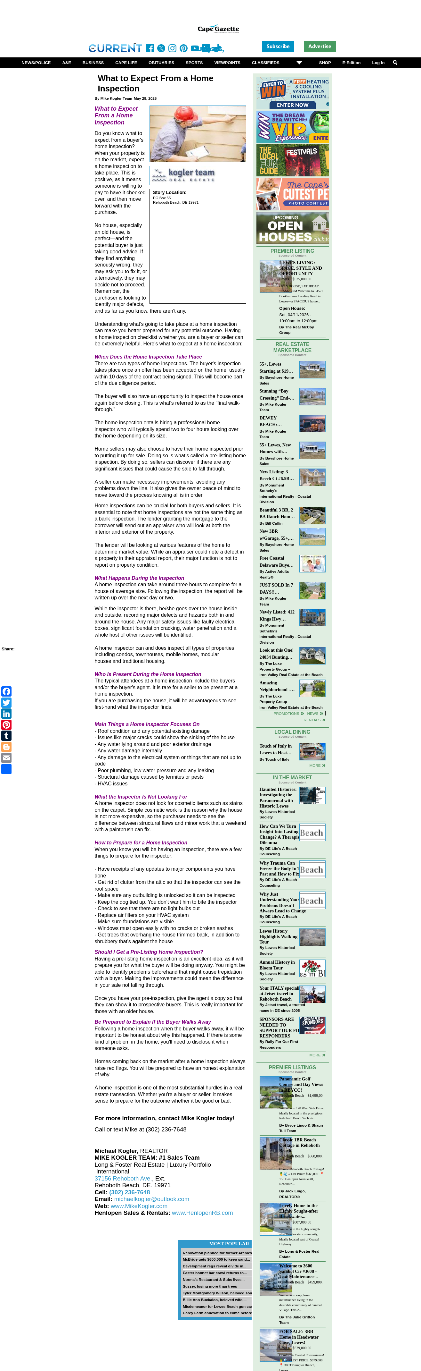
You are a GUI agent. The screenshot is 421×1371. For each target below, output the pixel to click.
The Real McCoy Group (296, 330)
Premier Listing (292, 251)
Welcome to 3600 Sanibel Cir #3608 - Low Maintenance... (298, 1271)
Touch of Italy (277, 759)
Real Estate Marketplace (292, 347)
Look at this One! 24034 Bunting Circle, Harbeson (277, 654)
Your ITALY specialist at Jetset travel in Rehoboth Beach (281, 994)
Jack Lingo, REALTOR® (292, 1194)
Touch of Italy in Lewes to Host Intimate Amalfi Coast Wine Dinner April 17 (276, 750)
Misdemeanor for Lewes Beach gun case (219, 1306)
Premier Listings (292, 1067)
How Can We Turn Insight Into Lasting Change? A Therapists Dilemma (281, 834)
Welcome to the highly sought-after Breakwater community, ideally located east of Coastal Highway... (299, 1236)
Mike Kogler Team (116, 98)
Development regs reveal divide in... (215, 1266)
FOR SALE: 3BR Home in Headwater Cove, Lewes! (299, 1337)
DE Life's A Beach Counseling (278, 851)
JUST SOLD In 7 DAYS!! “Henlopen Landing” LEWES (276, 589)
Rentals (312, 720)
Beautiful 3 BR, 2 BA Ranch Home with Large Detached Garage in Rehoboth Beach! (277, 513)
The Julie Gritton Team (297, 1320)
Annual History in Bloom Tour (277, 965)
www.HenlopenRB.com (202, 1212)
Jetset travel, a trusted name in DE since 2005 (282, 1007)
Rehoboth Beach (291, 1096)
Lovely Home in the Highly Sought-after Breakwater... (298, 1211)
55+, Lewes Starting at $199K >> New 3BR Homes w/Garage (277, 368)
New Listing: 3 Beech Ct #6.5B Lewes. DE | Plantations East (276, 475)
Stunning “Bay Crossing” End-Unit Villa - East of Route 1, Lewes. (275, 395)
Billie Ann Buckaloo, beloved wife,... (215, 1300)
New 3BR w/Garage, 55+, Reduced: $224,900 (274, 535)
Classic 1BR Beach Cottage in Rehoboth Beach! (299, 1145)
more (314, 1055)
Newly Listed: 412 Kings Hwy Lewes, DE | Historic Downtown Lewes (277, 615)
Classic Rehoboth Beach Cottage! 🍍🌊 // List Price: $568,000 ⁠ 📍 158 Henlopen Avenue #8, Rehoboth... (301, 1176)
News (313, 713)
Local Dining (292, 732)
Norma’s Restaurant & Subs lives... (214, 1279)
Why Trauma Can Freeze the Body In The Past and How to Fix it (282, 868)
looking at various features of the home (180, 545)
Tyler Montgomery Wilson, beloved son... (219, 1293)
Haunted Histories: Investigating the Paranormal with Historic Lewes (278, 797)
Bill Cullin (274, 523)
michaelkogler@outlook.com (152, 1199)
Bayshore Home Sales (277, 380)
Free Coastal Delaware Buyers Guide (276, 562)
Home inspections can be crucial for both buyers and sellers (162, 505)
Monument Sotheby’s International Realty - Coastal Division (285, 493)
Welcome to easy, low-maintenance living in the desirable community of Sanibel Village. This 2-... (300, 1302)
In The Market (292, 777)
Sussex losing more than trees (210, 1286)
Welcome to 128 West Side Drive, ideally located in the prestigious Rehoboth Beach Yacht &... (301, 1113)
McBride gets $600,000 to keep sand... (216, 1259)
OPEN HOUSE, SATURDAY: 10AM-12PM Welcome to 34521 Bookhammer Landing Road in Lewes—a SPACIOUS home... (301, 293)
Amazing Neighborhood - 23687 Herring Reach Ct (275, 686)
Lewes (284, 279)
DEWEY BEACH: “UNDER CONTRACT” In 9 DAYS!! (277, 421)
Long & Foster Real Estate (299, 1254)
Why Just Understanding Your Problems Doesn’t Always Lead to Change (283, 902)
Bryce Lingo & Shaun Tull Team (301, 1128)
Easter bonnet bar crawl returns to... (215, 1273)
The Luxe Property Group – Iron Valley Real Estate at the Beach (291, 669)
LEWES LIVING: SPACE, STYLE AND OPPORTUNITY (300, 268)
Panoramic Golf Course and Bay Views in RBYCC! (301, 1084)
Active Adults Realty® (274, 574)
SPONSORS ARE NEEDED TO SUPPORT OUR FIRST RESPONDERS (283, 1027)
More (314, 765)
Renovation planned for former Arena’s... (219, 1253)
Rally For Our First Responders (279, 1044)
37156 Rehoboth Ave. (123, 1178)
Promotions (286, 713)
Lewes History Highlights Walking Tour (279, 936)
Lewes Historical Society (277, 814)
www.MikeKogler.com (139, 1206)
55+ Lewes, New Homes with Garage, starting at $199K (276, 448)
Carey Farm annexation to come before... (219, 1313)
